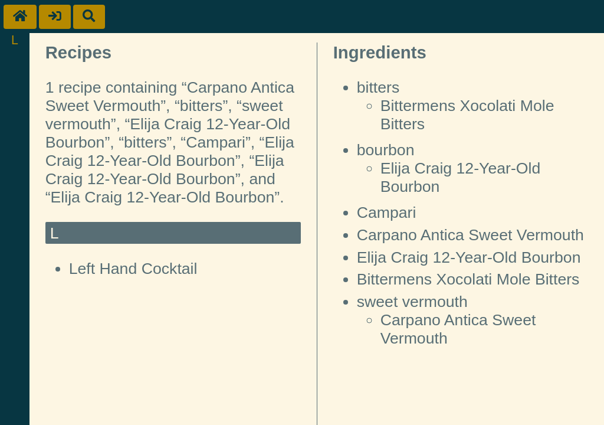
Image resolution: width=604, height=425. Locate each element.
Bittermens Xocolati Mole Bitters (468, 279)
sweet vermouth (412, 301)
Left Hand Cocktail (133, 268)
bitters (378, 87)
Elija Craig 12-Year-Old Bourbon (469, 257)
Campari (386, 212)
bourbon (386, 150)
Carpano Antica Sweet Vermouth (470, 235)
